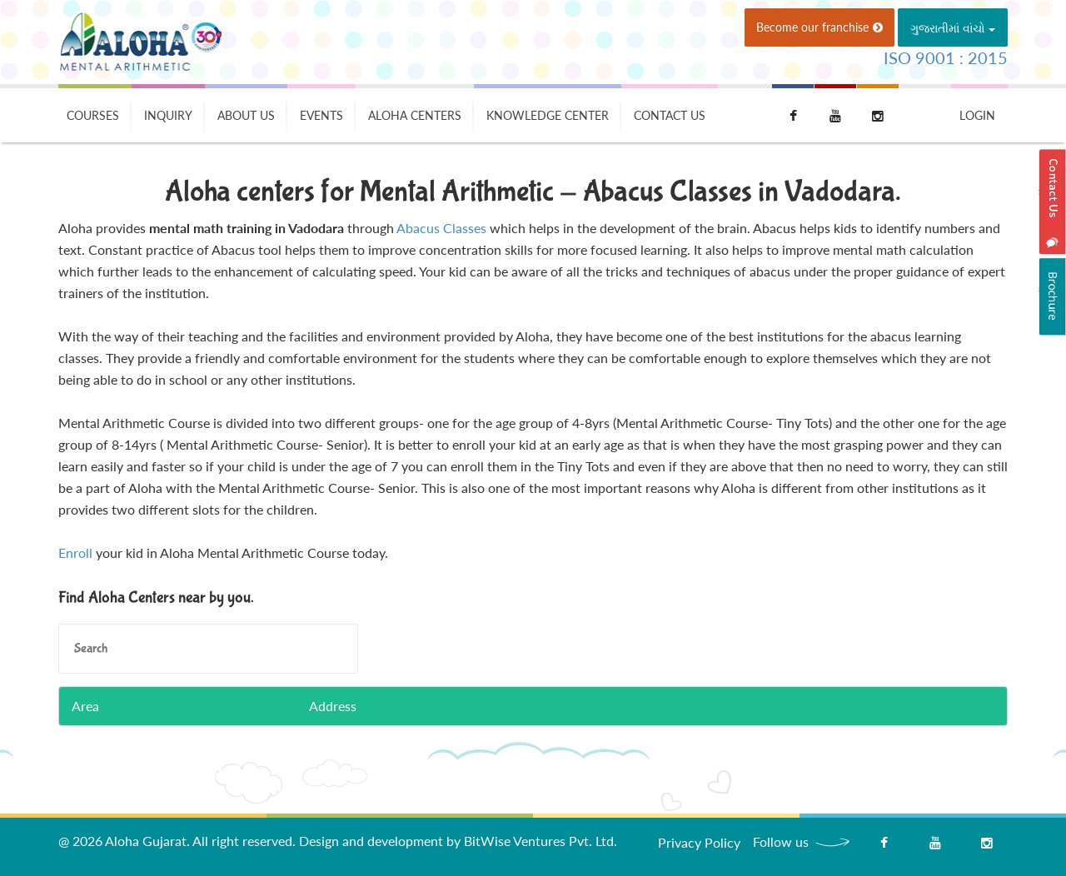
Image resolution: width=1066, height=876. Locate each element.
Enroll (75, 552)
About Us (246, 115)
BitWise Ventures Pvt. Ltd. (540, 841)
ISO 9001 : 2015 (946, 57)
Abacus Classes (441, 228)
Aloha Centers (414, 115)
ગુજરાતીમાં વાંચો (952, 28)
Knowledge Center (547, 115)
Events (321, 115)
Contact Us (669, 115)
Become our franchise (819, 27)
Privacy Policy (699, 842)
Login (977, 115)
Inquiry (168, 115)
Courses (93, 115)
